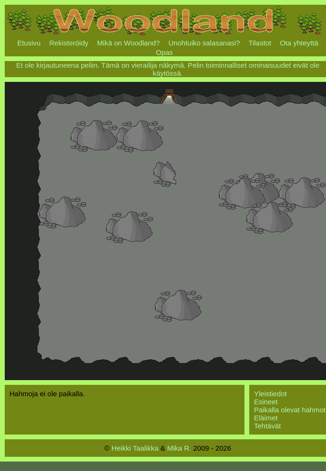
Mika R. (179, 448)
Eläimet (266, 418)
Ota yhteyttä (299, 43)
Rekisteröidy (69, 43)
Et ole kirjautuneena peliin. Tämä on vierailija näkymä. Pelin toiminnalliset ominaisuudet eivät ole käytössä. (167, 69)
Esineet (266, 402)
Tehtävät (267, 426)
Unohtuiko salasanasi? (204, 43)
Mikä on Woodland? (128, 43)
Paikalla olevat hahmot (290, 410)
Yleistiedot (270, 394)
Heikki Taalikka (134, 448)
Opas (164, 52)
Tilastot (260, 43)
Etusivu (28, 43)
